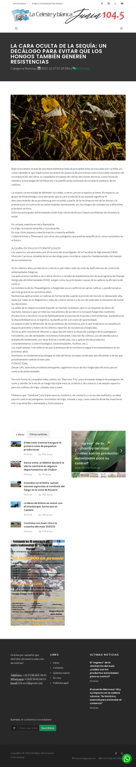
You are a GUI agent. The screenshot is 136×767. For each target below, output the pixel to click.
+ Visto (20, 434)
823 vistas (81, 68)
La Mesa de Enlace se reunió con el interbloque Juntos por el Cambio (43, 506)
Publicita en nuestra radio (47, 3)
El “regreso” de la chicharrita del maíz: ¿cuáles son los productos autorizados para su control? (104, 669)
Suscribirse (47, 727)
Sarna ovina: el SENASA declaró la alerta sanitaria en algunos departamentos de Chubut (44, 466)
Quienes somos (61, 672)
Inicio (56, 662)
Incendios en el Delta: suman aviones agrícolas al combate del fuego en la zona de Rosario (44, 486)
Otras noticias (38, 434)
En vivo (57, 677)
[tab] (20, 434)
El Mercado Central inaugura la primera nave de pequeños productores (42, 446)
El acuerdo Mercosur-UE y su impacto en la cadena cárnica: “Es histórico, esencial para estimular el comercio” (105, 696)
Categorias (20, 3)
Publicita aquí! (61, 682)
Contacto (58, 667)
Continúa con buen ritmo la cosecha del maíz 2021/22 (40, 524)
